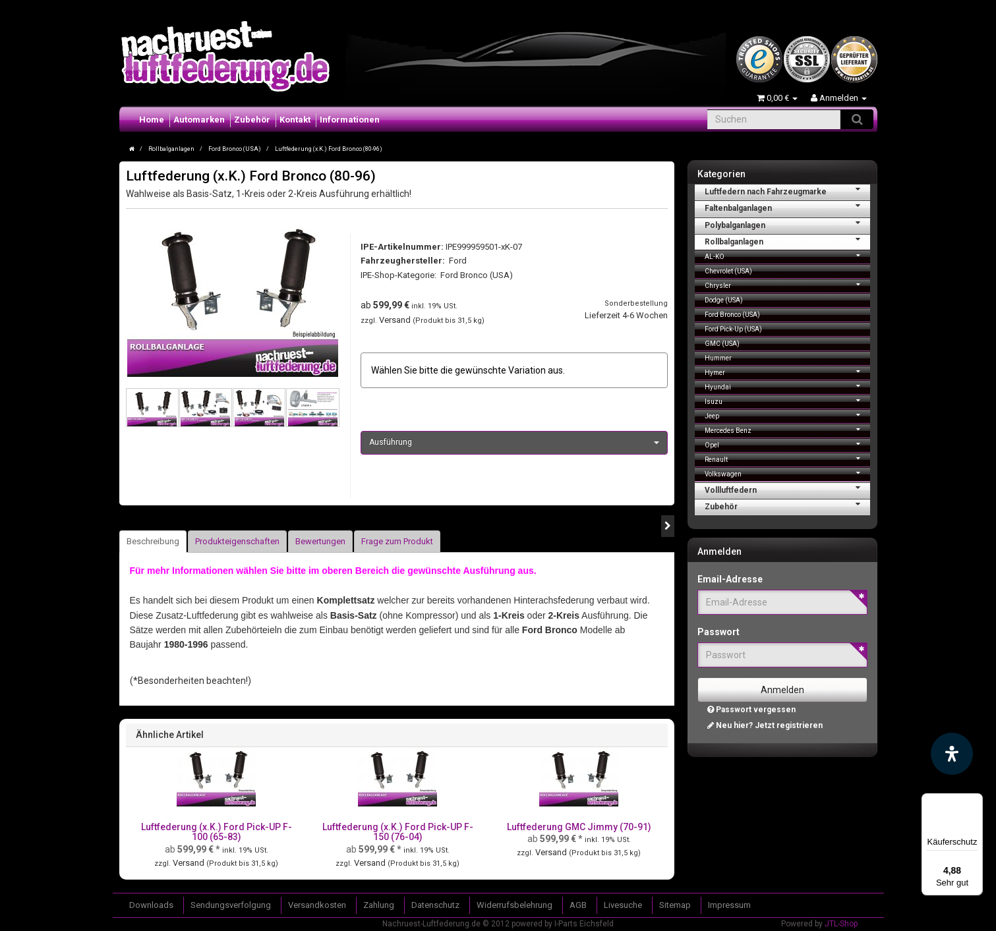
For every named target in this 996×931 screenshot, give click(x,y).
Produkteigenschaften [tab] (237, 541)
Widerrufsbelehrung (514, 905)
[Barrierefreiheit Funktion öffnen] (952, 754)
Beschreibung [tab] (153, 541)
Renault (787, 458)
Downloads (151, 905)
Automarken (199, 120)
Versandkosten (317, 905)
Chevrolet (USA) (728, 271)
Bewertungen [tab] (320, 541)
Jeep (787, 415)
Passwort (718, 632)
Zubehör (252, 120)
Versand (396, 320)
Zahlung (378, 905)
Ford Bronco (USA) (476, 275)
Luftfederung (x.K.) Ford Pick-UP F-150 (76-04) (397, 832)
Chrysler (787, 284)
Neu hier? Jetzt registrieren (765, 725)
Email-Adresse (730, 579)
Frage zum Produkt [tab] (397, 541)
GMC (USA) (722, 343)
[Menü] (975, 801)
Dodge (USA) (724, 300)
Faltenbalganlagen (787, 207)
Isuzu (787, 400)
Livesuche (623, 905)
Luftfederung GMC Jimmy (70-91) (579, 827)
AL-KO (787, 255)
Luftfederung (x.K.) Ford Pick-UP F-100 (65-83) (216, 832)
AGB (578, 905)
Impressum (729, 905)
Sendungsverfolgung (230, 905)
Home (151, 120)
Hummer (718, 358)
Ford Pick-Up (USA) (733, 329)
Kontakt (294, 120)
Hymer (787, 371)
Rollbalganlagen (787, 240)
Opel (787, 444)
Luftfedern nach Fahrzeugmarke (787, 190)
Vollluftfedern (787, 489)
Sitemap (675, 905)
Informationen (350, 120)
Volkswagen (787, 473)
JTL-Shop (841, 923)
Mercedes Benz (787, 429)
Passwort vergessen (751, 709)
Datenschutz (435, 905)
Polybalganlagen (787, 224)
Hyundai (787, 386)
